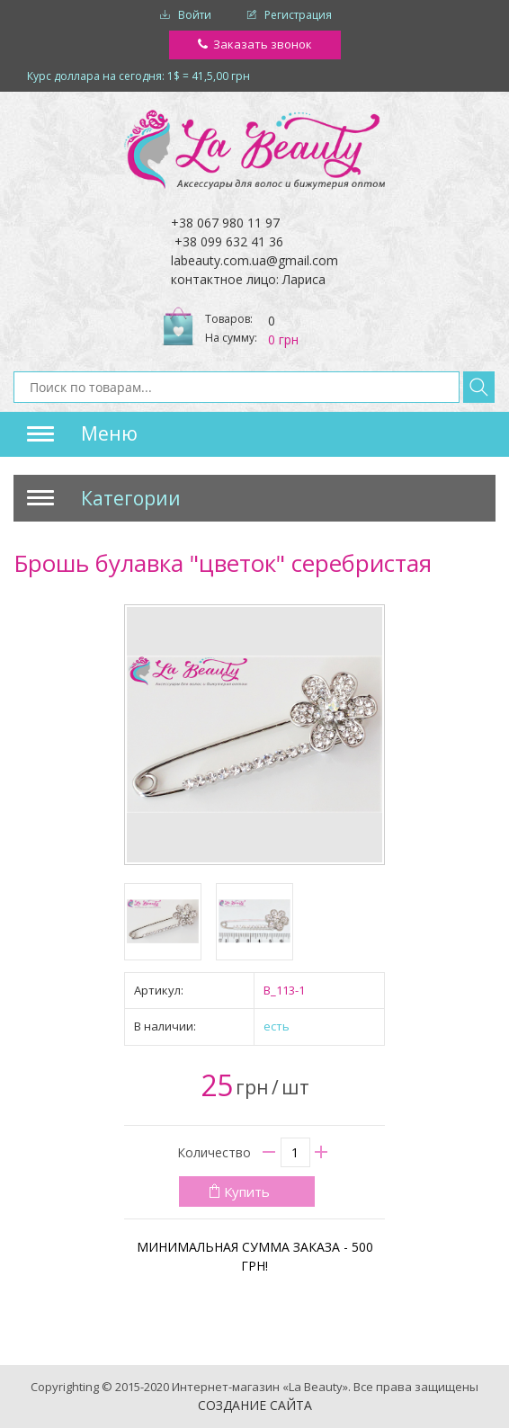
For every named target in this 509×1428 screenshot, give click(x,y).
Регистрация (298, 14)
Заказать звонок (262, 44)
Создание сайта (255, 1405)
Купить (247, 1191)
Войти (194, 14)
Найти (479, 387)
